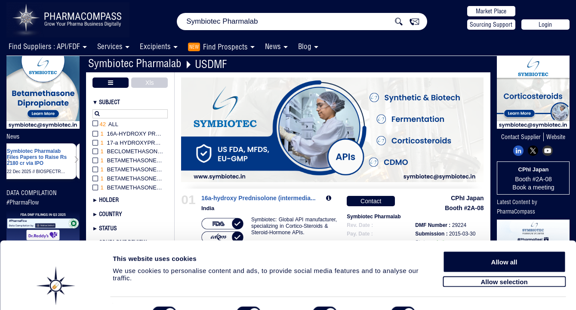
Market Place (491, 11)
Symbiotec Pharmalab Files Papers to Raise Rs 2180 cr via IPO (37, 157)
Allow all (504, 238)
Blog (304, 46)
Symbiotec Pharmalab (135, 63)
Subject (109, 102)
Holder (109, 199)
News (273, 46)
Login (545, 24)
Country (110, 214)
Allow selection (504, 257)
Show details (451, 293)
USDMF (211, 64)
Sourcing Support (491, 24)
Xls (149, 82)
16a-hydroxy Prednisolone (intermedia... (258, 198)
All (105, 125)
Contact (370, 201)
